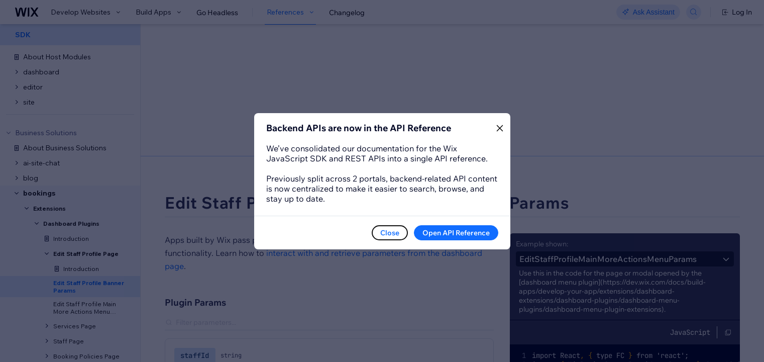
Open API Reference (456, 232)
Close (389, 232)
